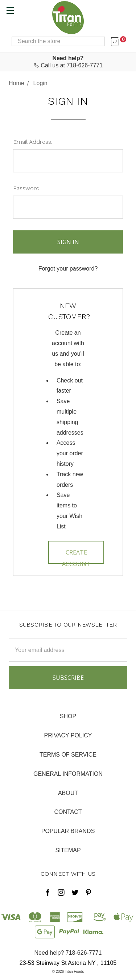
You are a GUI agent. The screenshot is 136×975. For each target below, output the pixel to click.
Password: (27, 188)
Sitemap (68, 850)
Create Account (76, 556)
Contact (68, 812)
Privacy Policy (68, 735)
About (68, 793)
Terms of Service (68, 755)
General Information (68, 774)
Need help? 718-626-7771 (68, 953)
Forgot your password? (68, 268)
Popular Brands (68, 831)
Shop (68, 716)
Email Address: (32, 141)
